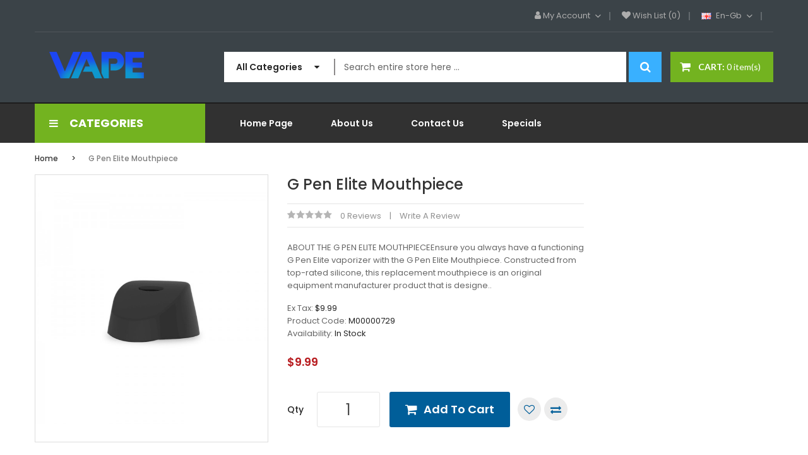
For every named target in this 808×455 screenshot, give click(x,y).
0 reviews (360, 216)
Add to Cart (459, 409)
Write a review (430, 216)
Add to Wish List (529, 409)
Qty (295, 409)
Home (46, 158)
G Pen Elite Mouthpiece (133, 158)
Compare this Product (555, 409)
